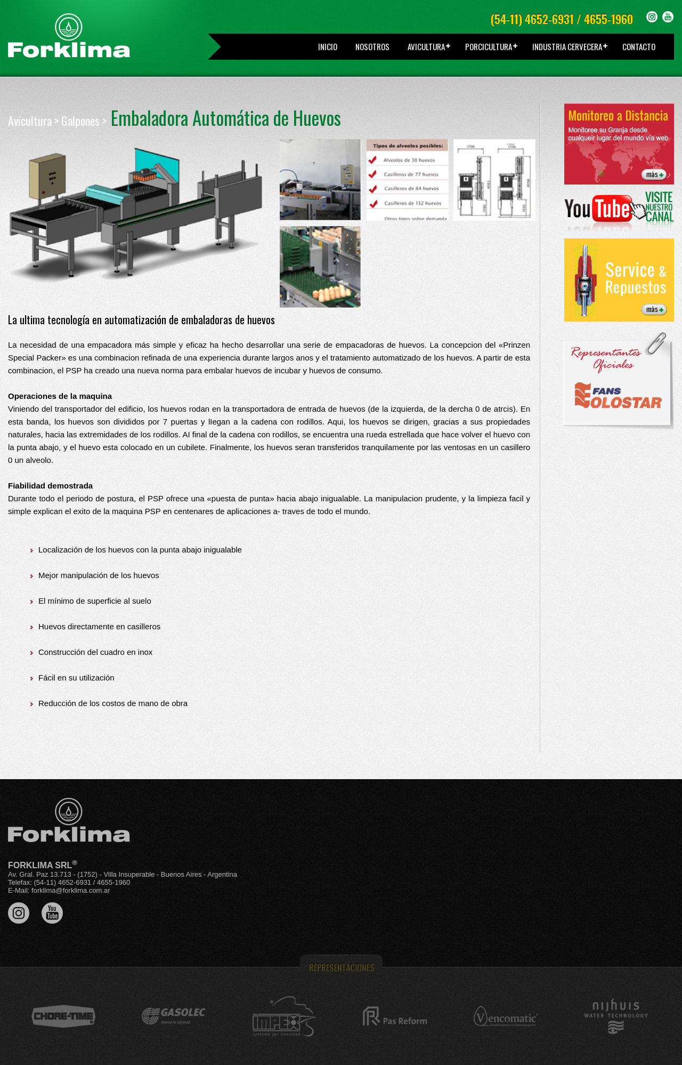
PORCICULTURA (488, 46)
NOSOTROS (372, 46)
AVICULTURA (426, 46)
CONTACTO (638, 46)
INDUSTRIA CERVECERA (567, 46)
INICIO (327, 46)
